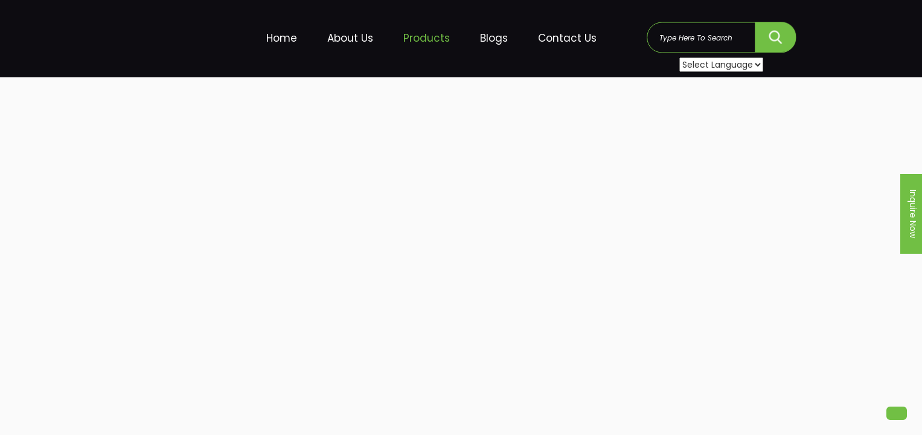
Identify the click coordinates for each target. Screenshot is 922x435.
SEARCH (775, 34)
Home (281, 38)
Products (426, 38)
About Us (350, 38)
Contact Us (567, 38)
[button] (896, 413)
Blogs (494, 38)
